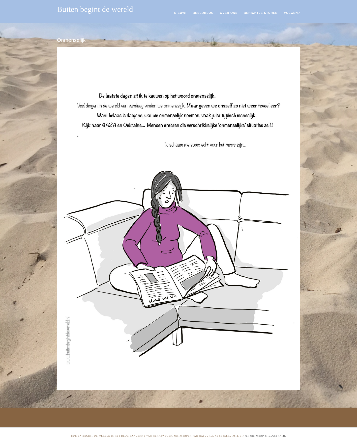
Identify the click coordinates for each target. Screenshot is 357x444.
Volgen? (292, 13)
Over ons (229, 13)
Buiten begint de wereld (95, 9)
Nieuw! (180, 13)
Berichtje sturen (261, 13)
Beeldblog (203, 13)
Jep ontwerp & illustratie (265, 435)
